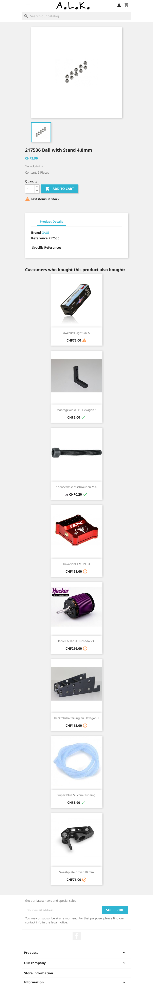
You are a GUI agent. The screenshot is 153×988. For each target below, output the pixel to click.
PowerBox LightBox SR (77, 333)
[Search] (76, 16)
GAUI (45, 233)
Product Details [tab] (51, 221)
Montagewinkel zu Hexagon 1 (77, 410)
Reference (39, 238)
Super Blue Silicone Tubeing (76, 795)
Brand (36, 233)
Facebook (77, 936)
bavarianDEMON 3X (76, 564)
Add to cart (59, 188)
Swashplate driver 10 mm (76, 872)
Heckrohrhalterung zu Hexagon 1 (76, 718)
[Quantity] (30, 188)
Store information (38, 973)
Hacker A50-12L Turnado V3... (76, 641)
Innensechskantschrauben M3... (76, 487)
